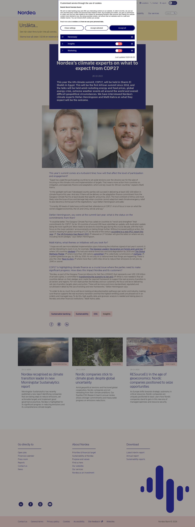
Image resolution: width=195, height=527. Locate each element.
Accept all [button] (122, 28)
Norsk (68, 7)
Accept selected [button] (97, 28)
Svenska (73, 7)
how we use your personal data (92, 22)
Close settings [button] (70, 28)
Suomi (79, 7)
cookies (75, 22)
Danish (62, 7)
